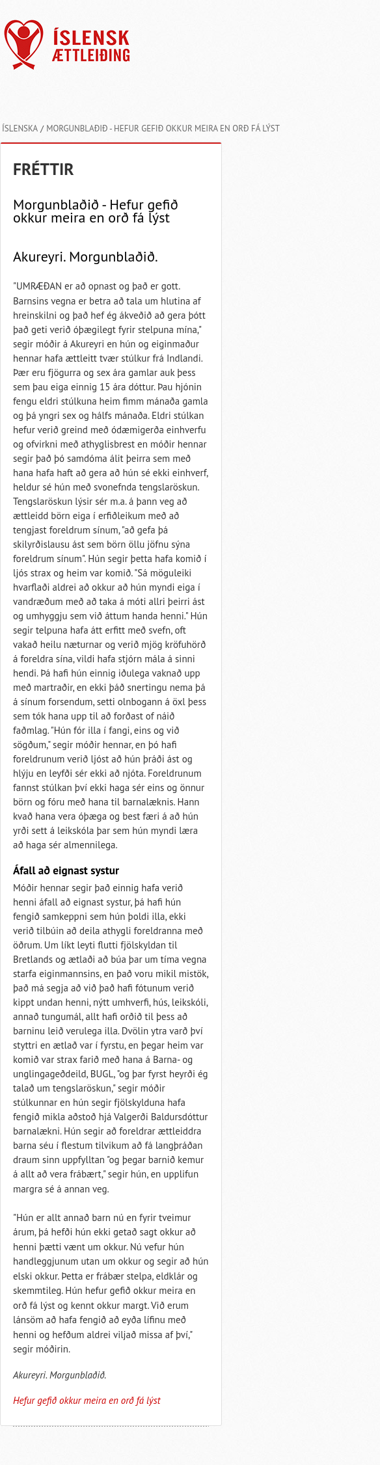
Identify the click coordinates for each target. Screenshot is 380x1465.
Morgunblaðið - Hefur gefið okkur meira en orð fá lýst (163, 128)
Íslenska (20, 128)
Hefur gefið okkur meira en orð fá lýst (86, 1400)
